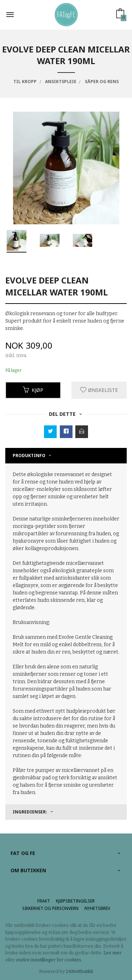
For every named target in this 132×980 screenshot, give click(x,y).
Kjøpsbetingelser (75, 901)
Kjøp (33, 390)
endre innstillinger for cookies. (49, 959)
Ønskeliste (99, 390)
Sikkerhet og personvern (50, 908)
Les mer (112, 952)
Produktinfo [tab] (29, 455)
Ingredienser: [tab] (30, 812)
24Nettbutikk (79, 971)
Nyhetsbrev (97, 908)
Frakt (43, 901)
